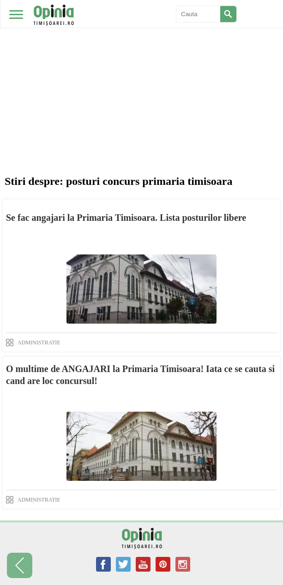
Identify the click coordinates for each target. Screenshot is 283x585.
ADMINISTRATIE (39, 342)
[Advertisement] (141, 69)
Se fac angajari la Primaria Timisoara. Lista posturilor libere (126, 218)
